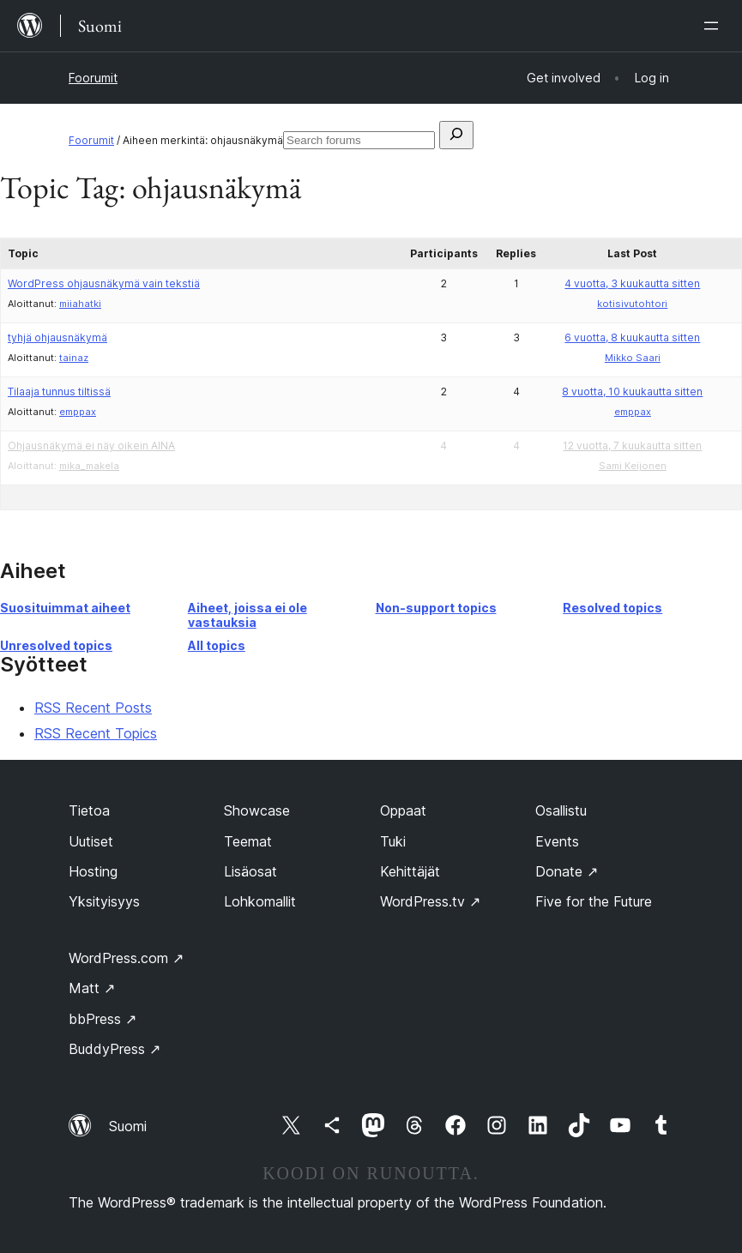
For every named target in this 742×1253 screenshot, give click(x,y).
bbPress (102, 1018)
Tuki (393, 841)
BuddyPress (114, 1048)
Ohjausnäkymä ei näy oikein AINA (91, 445)
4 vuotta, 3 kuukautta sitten (632, 283)
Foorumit (93, 77)
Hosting (93, 871)
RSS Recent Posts (93, 707)
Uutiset (91, 841)
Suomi (128, 1126)
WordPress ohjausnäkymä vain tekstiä (104, 283)
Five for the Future (593, 901)
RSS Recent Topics (95, 733)
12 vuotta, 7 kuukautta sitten (632, 445)
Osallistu (561, 810)
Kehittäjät (410, 871)
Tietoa (89, 810)
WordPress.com (126, 958)
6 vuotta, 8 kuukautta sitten (632, 337)
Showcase (257, 810)
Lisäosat (250, 871)
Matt (92, 988)
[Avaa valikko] (714, 25)
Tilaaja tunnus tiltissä (59, 391)
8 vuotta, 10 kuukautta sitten (632, 391)
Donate (566, 871)
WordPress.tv (430, 901)
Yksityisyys (104, 901)
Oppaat (403, 810)
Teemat (248, 841)
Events (557, 841)
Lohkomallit (260, 901)
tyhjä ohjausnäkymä (57, 337)
